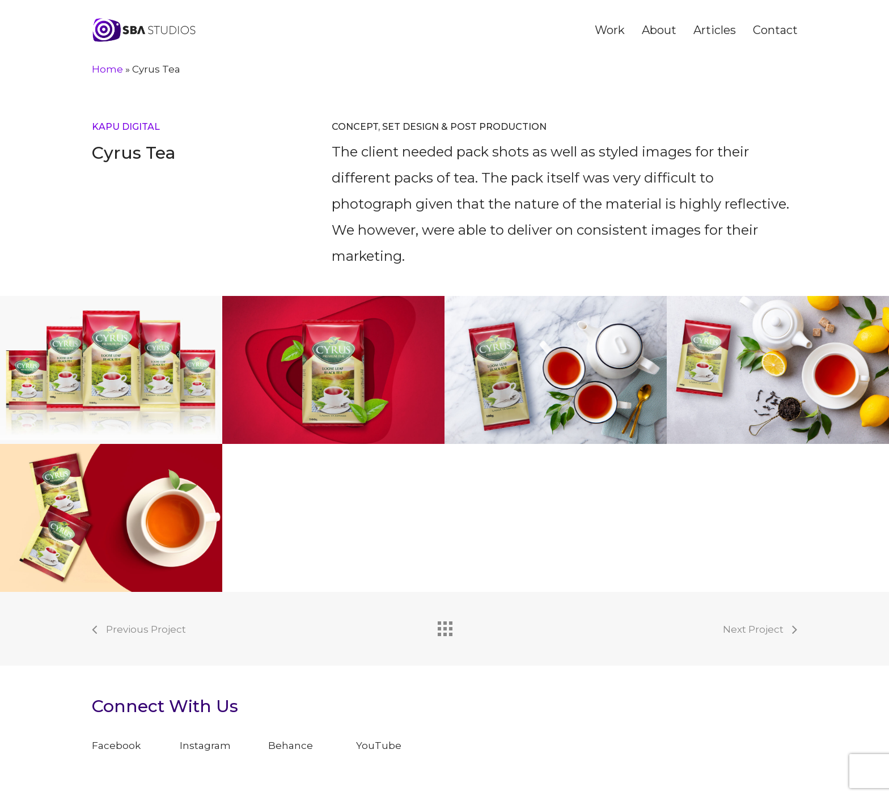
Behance (290, 745)
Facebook (116, 745)
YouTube (378, 745)
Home (107, 69)
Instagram (205, 745)
